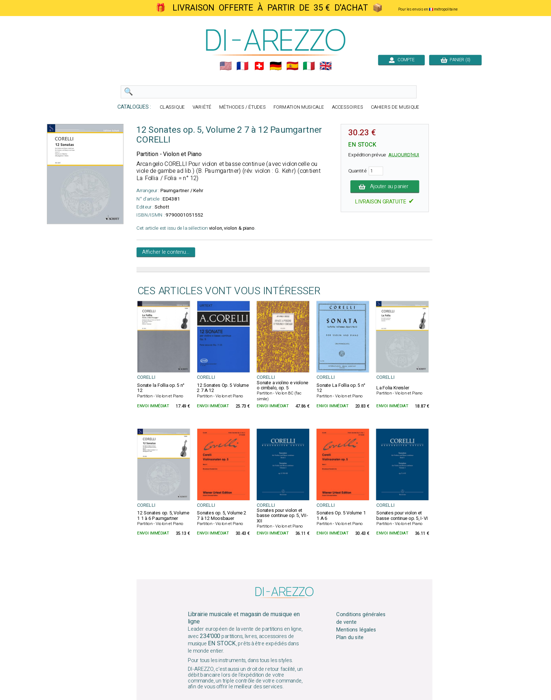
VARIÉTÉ (202, 107)
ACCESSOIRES (347, 107)
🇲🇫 (242, 66)
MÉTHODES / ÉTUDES (242, 107)
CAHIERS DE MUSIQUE (394, 107)
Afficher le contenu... (165, 252)
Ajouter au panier (384, 187)
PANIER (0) (455, 60)
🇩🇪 (275, 66)
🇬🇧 (325, 66)
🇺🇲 (226, 66)
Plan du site (349, 637)
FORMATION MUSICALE (298, 107)
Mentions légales (356, 630)
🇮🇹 (309, 66)
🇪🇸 (292, 66)
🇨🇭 (259, 66)
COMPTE (401, 60)
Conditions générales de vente (361, 618)
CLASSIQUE (172, 107)
